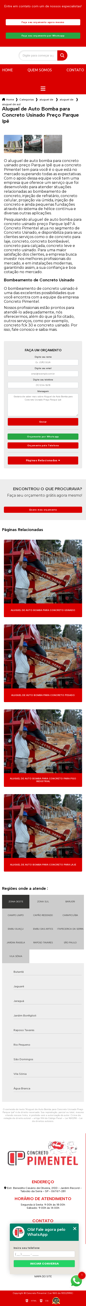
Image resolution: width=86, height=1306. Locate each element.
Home (7, 70)
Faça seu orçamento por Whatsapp (43, 35)
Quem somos (40, 70)
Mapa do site (43, 1276)
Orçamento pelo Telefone (43, 445)
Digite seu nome (43, 357)
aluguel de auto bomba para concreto (46, 99)
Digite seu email (43, 368)
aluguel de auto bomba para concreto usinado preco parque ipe (11, 104)
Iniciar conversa (44, 1263)
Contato (75, 70)
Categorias (26, 99)
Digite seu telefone (43, 379)
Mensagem (43, 391)
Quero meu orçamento (43, 509)
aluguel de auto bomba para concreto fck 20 (67, 99)
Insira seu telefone (27, 1248)
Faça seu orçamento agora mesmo (43, 22)
